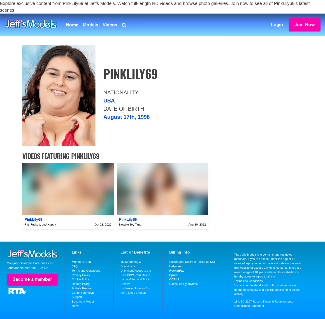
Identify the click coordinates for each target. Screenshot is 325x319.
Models (90, 25)
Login (277, 24)
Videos (110, 25)
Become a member (32, 279)
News (75, 305)
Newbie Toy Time (130, 224)
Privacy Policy (81, 275)
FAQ (75, 266)
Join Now (304, 24)
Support (77, 297)
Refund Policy (81, 284)
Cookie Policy (81, 279)
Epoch (173, 275)
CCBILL (174, 279)
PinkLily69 (33, 219)
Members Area (81, 261)
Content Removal (83, 292)
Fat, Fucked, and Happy (40, 224)
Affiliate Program (82, 288)
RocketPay (176, 270)
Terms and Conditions (86, 270)
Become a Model (83, 301)
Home (72, 25)
